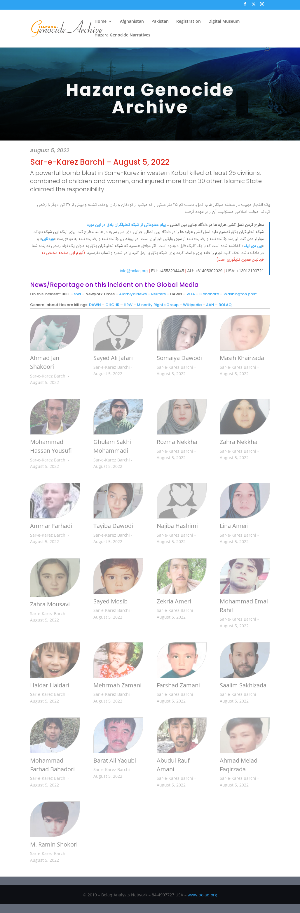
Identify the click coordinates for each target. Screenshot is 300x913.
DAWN (95, 305)
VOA (190, 294)
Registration (188, 21)
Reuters (158, 294)
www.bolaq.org (202, 895)
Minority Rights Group (158, 305)
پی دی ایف (252, 246)
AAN (210, 305)
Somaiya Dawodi (179, 358)
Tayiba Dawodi (113, 526)
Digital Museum (224, 21)
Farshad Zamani (178, 685)
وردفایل (48, 239)
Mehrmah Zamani (117, 685)
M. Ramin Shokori (54, 844)
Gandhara (209, 294)
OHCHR (112, 305)
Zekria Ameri (174, 601)
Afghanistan (132, 21)
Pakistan (160, 21)
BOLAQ (225, 305)
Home (101, 21)
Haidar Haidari (49, 685)
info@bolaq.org (134, 270)
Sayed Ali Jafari (113, 358)
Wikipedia (192, 305)
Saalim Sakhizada (243, 685)
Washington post (240, 294)
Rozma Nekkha (177, 442)
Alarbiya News (133, 294)
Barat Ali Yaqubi (114, 760)
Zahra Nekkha (238, 442)
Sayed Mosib (110, 601)
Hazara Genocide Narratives (122, 35)
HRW (128, 305)
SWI (77, 294)
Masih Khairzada (242, 358)
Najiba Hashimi (177, 526)
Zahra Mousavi (50, 604)
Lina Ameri (234, 526)
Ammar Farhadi (51, 526)
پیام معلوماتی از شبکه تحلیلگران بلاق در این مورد (126, 225)
